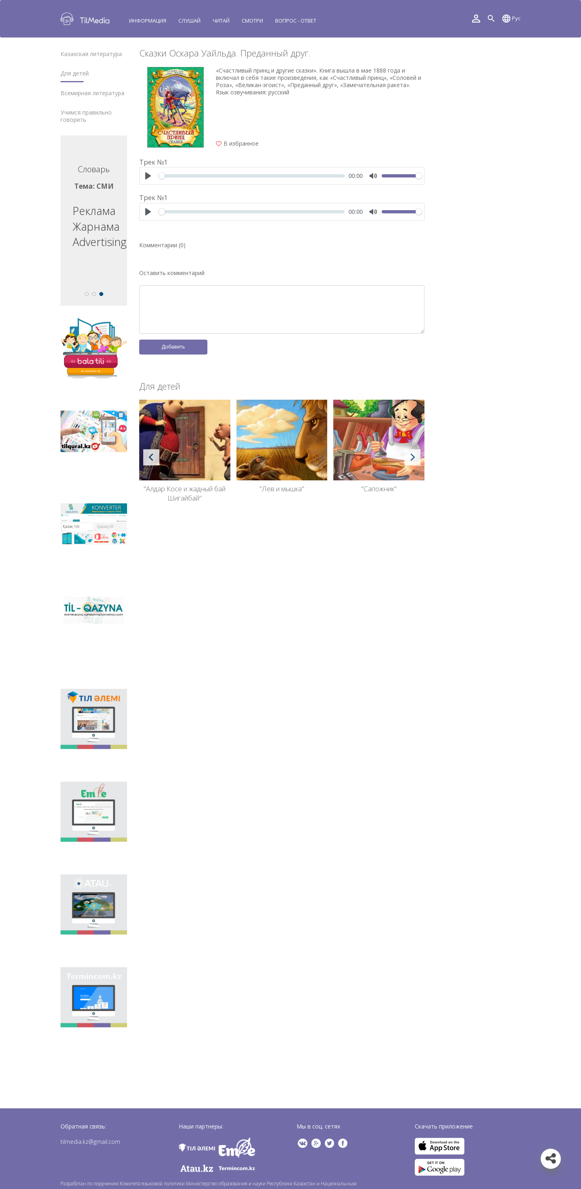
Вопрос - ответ (295, 20)
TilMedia (87, 19)
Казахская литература (91, 54)
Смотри (252, 20)
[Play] (148, 175)
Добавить (173, 347)
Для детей (75, 73)
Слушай (189, 20)
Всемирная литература (92, 93)
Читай (221, 20)
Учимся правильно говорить (86, 116)
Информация (147, 20)
